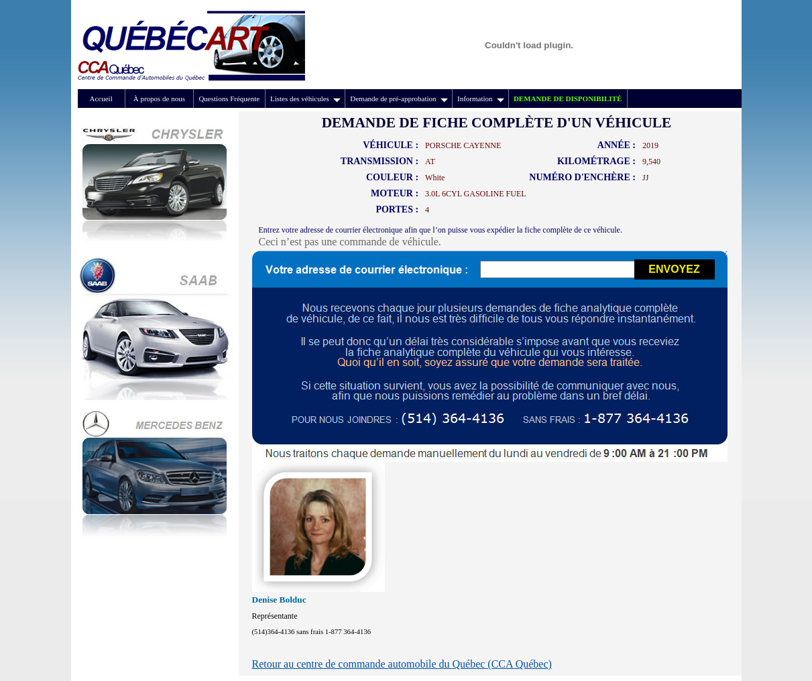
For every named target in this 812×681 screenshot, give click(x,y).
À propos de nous (159, 99)
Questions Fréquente (228, 99)
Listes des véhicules (305, 99)
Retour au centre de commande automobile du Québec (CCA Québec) (402, 664)
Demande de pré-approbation (398, 99)
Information (480, 99)
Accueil (101, 99)
